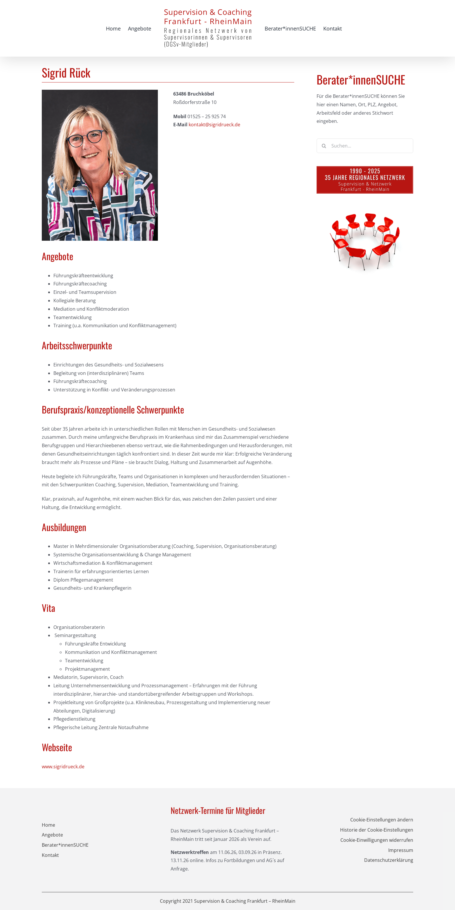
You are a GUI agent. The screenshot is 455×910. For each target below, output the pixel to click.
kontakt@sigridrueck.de (214, 124)
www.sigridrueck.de (63, 766)
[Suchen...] (365, 146)
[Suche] (324, 146)
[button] (356, 820)
